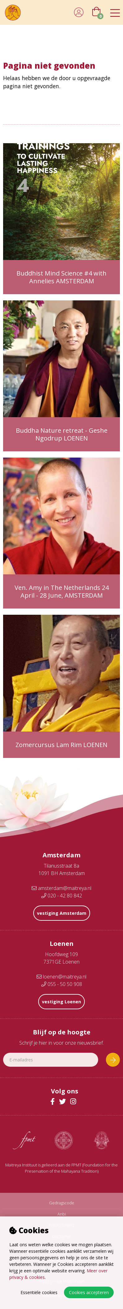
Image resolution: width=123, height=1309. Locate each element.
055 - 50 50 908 (61, 984)
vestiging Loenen (61, 1002)
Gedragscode (61, 1203)
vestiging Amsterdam (61, 913)
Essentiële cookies (38, 1292)
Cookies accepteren (89, 1292)
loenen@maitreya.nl (61, 976)
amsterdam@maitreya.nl (61, 888)
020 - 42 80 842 (61, 895)
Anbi (61, 1214)
